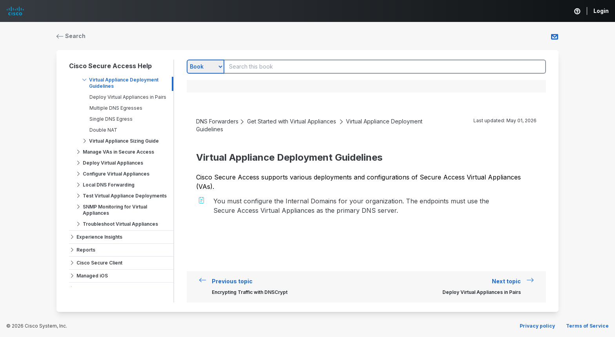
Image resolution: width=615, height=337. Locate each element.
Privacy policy (537, 326)
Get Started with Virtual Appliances (291, 121)
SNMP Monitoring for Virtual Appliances (115, 210)
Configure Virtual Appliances (116, 174)
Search (71, 36)
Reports (85, 250)
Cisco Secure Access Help (110, 66)
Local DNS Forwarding (109, 185)
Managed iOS (92, 276)
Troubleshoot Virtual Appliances (120, 224)
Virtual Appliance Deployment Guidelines (123, 83)
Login (601, 10)
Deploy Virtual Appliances (113, 163)
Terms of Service (587, 326)
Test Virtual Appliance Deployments (125, 196)
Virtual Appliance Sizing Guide (124, 141)
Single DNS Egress (111, 119)
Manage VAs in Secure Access (118, 152)
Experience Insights (99, 237)
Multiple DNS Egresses (115, 108)
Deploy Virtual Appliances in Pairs (127, 97)
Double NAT (103, 130)
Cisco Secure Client (99, 263)
